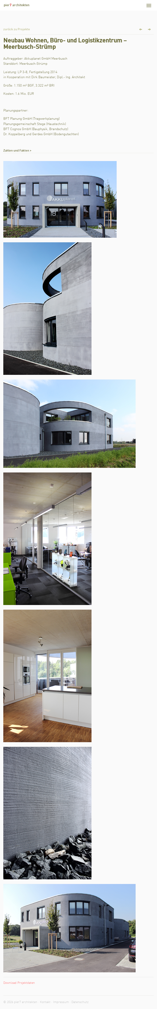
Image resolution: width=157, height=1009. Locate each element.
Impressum (61, 1002)
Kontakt (45, 1002)
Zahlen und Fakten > (17, 150)
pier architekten (17, 5)
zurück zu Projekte (16, 29)
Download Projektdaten (19, 982)
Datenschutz (79, 1002)
